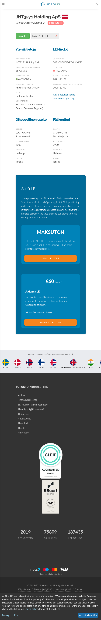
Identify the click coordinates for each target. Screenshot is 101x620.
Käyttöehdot (24, 589)
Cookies (78, 589)
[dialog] (50, 606)
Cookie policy (31, 609)
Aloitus (21, 395)
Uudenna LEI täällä (50, 322)
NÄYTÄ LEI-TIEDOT (45, 35)
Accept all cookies (88, 615)
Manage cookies (10, 615)
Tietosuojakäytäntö (43, 589)
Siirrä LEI (23, 35)
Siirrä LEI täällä (50, 258)
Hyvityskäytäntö (63, 589)
